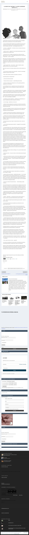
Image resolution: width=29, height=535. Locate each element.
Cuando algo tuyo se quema (7, 460)
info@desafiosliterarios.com (5, 508)
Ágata (9, 520)
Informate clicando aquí (4, 466)
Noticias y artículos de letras (7, 455)
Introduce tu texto (4, 392)
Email (5, 401)
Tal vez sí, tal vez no (4, 301)
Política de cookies (16, 533)
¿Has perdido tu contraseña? (10, 373)
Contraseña (3, 340)
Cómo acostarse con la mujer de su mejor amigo (14, 525)
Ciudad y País (6, 404)
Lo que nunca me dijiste (23, 301)
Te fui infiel (5, 457)
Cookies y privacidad (4, 477)
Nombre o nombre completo (8, 398)
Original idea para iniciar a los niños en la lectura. (10, 454)
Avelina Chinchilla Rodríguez (11, 9)
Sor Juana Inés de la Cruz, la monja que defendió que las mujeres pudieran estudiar (16, 528)
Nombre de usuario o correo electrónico (9, 360)
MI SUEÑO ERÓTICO (10, 522)
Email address (4, 381)
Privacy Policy (21, 387)
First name (5, 383)
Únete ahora (4, 373)
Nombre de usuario (4, 337)
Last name (5, 384)
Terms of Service (16, 387)
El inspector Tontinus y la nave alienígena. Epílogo (11, 302)
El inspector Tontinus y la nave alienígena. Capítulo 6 (17, 302)
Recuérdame (4, 342)
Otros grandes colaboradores (7, 458)
